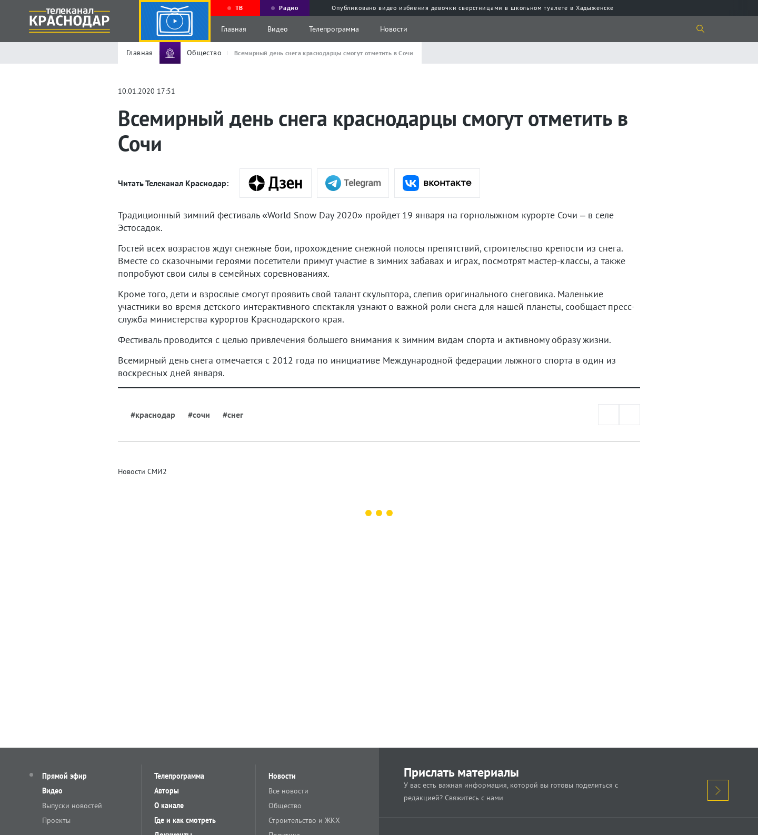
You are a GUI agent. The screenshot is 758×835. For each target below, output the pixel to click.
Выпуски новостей (72, 805)
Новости (393, 29)
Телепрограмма (334, 29)
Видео (277, 29)
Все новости (288, 791)
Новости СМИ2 (142, 471)
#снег (233, 414)
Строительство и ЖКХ (304, 820)
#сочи (199, 414)
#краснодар (153, 414)
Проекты (56, 820)
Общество (285, 805)
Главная (233, 29)
